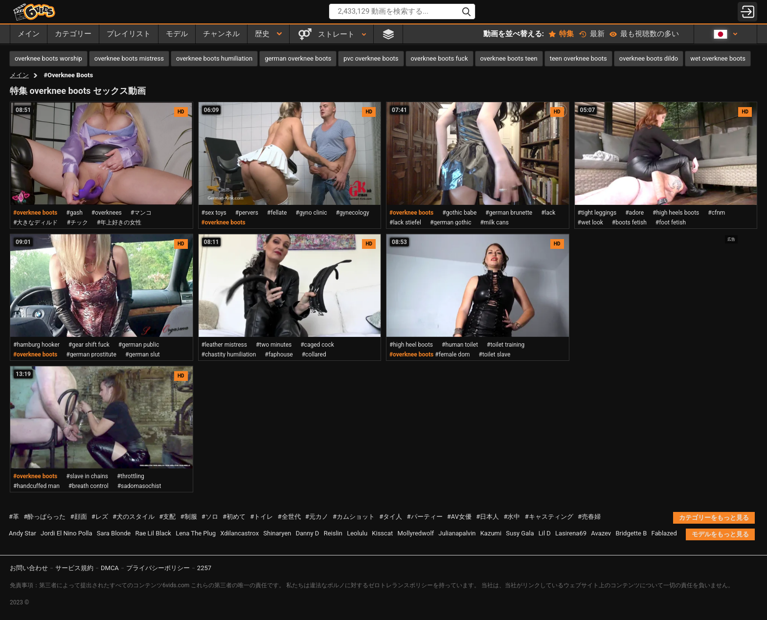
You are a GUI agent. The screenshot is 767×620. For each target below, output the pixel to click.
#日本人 (487, 516)
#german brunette (508, 212)
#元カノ (316, 516)
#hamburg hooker (36, 344)
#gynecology (352, 212)
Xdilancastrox (239, 533)
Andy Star (22, 533)
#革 (14, 516)
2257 (204, 568)
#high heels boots (676, 212)
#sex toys (214, 212)
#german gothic (451, 222)
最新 (592, 33)
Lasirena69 (571, 533)
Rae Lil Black (153, 533)
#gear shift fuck (89, 344)
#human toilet (460, 344)
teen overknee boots (578, 58)
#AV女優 (459, 516)
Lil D (545, 533)
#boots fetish (629, 222)
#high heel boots (411, 344)
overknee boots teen (509, 58)
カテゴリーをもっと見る (714, 517)
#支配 (167, 516)
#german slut (142, 354)
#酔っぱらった (44, 516)
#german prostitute (91, 354)
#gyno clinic (311, 212)
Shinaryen (277, 533)
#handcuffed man (36, 486)
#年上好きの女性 (119, 222)
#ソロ (210, 516)
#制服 (188, 516)
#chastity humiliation (229, 354)
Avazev (601, 533)
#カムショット (354, 516)
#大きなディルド (35, 222)
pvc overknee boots (370, 58)
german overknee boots (298, 58)
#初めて (234, 516)
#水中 (511, 516)
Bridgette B (631, 533)
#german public (138, 344)
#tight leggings (597, 212)
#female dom (452, 354)
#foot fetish (670, 222)
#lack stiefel (405, 222)
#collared (314, 354)
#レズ (99, 516)
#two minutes (274, 344)
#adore (634, 212)
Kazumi (490, 533)
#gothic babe (459, 212)
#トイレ (261, 516)
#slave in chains (87, 476)
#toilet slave (495, 354)
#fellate (277, 212)
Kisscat (382, 533)
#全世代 (289, 516)
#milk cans (494, 222)
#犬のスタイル (134, 516)
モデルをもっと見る (720, 534)
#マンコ (141, 212)
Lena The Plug (196, 533)
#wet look (590, 222)
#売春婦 (589, 516)
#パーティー (425, 516)
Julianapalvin (456, 533)
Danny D (307, 533)
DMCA (110, 568)
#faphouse (279, 354)
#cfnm (716, 212)
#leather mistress (224, 344)
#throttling (130, 476)
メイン (19, 75)
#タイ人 (390, 516)
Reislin (333, 533)
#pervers (246, 212)
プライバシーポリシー (158, 568)
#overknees (106, 212)
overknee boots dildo (648, 58)
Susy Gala (520, 533)
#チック (77, 222)
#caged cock (317, 344)
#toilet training (505, 344)
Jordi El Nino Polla (66, 533)
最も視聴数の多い (644, 33)
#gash (74, 212)
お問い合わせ (29, 568)
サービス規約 (74, 568)
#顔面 (78, 516)
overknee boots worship (48, 58)
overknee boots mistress (129, 58)
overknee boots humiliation (214, 58)
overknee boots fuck (439, 58)
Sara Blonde (114, 533)
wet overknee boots (717, 58)
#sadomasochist (139, 486)
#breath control (88, 486)
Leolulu (357, 533)
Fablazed (664, 533)
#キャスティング (549, 516)
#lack (548, 212)
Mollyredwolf (415, 533)
